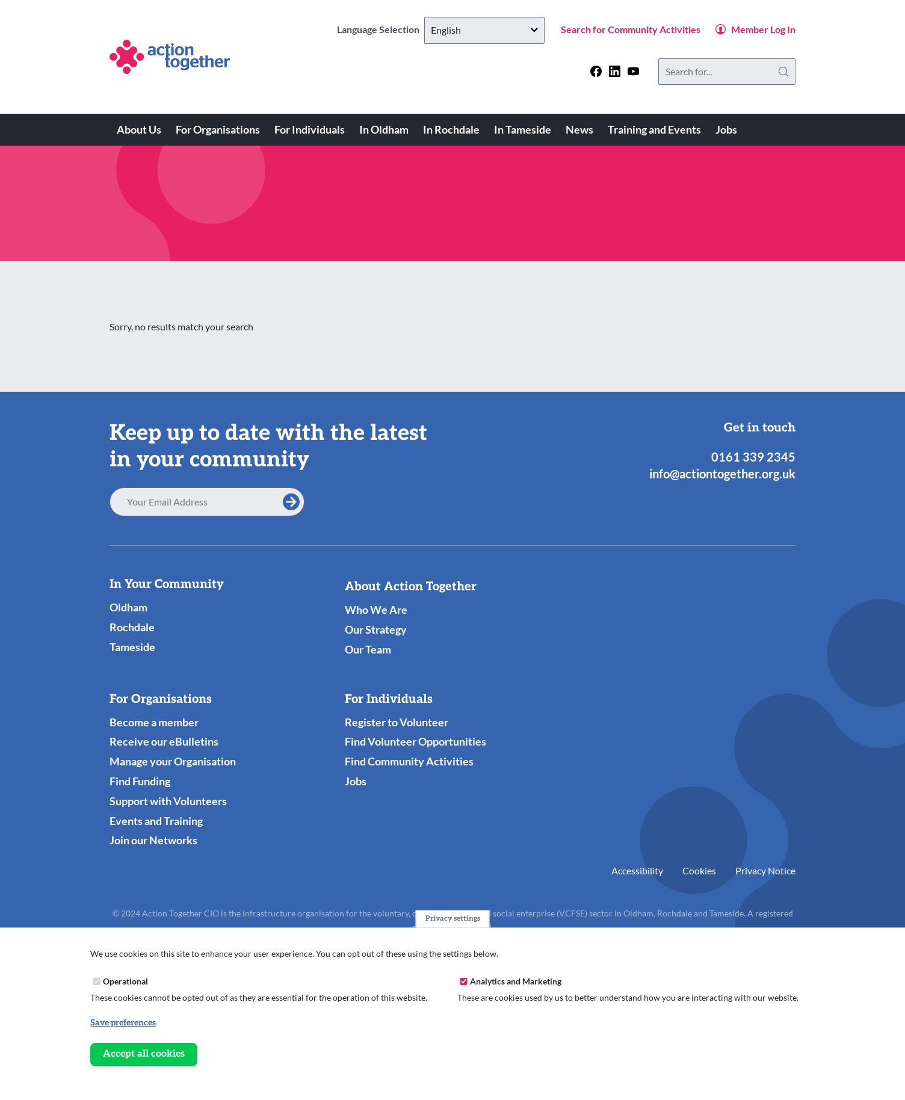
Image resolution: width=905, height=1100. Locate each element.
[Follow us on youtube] (633, 71)
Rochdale (132, 627)
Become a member (154, 722)
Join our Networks (153, 840)
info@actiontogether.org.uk (722, 473)
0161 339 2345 (753, 457)
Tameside (132, 647)
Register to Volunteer (396, 722)
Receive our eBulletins (164, 741)
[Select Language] (484, 30)
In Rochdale (451, 129)
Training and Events (654, 129)
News (579, 129)
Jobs (726, 129)
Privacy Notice (765, 870)
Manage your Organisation (173, 761)
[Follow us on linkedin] (614, 71)
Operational (125, 982)
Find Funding (140, 781)
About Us (139, 129)
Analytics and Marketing (515, 982)
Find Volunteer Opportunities (415, 741)
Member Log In (763, 29)
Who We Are (376, 609)
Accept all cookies (144, 1055)
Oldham (128, 607)
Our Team (368, 649)
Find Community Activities (409, 761)
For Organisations (218, 129)
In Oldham (384, 129)
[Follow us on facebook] (596, 71)
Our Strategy (376, 629)
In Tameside (522, 129)
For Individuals (309, 129)
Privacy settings (452, 919)
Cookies (699, 870)
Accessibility (637, 870)
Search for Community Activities (630, 29)
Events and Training (156, 820)
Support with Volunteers (168, 801)
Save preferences (123, 1024)
